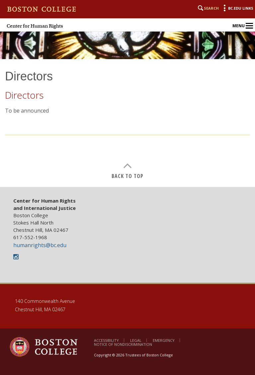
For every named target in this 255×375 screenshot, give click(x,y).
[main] (127, 128)
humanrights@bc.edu (39, 245)
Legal (135, 340)
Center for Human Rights (35, 26)
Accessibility (106, 340)
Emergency (164, 340)
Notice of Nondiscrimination (123, 344)
